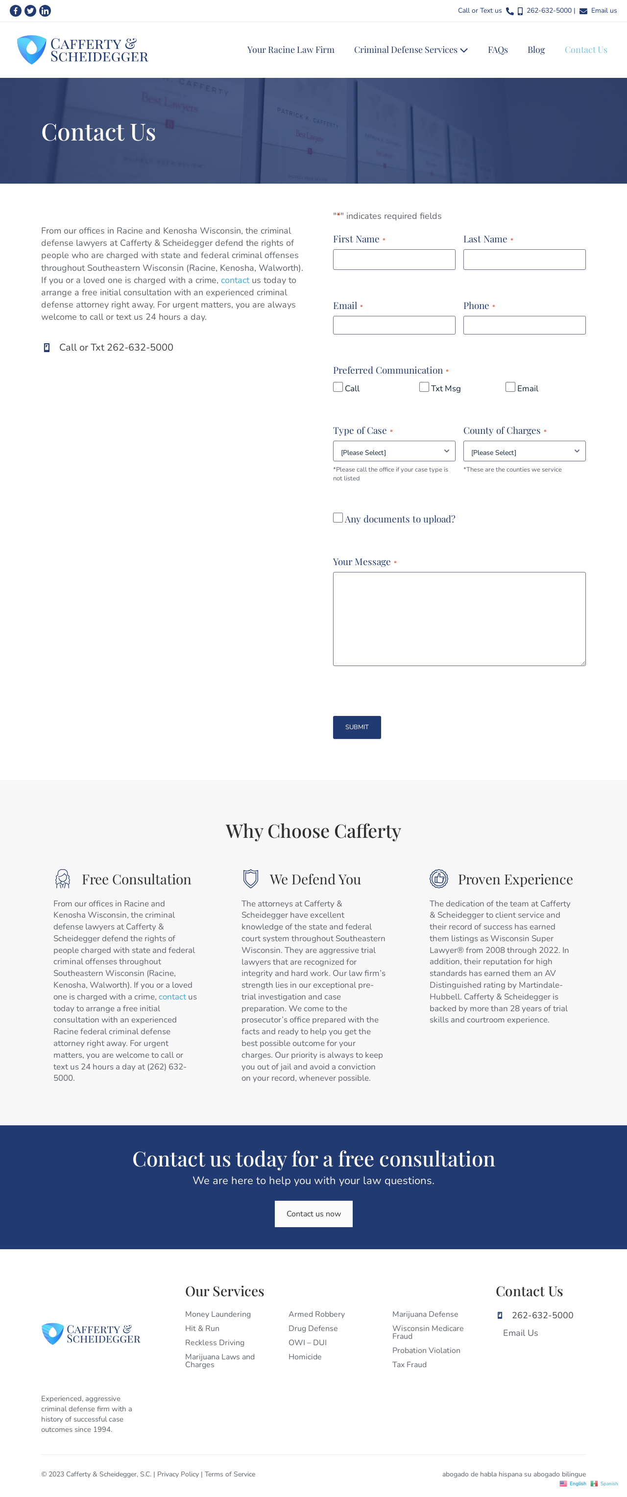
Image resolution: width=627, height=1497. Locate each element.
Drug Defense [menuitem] (313, 1328)
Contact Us (586, 49)
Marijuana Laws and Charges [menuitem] (220, 1361)
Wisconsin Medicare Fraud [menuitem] (428, 1332)
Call (352, 388)
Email (348, 305)
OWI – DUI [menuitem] (308, 1342)
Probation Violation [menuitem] (426, 1350)
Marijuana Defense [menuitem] (425, 1314)
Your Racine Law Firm (291, 49)
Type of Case (363, 430)
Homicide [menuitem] (305, 1357)
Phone (479, 305)
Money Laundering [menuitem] (218, 1314)
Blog (536, 49)
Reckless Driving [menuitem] (214, 1342)
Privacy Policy (178, 1474)
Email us (604, 10)
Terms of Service (230, 1474)
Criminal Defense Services (411, 49)
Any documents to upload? (400, 518)
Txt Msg (446, 388)
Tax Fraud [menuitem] (409, 1364)
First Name (359, 238)
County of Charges (505, 430)
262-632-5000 (549, 10)
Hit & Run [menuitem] (202, 1328)
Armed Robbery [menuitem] (317, 1314)
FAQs (498, 49)
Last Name (488, 238)
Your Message (365, 561)
